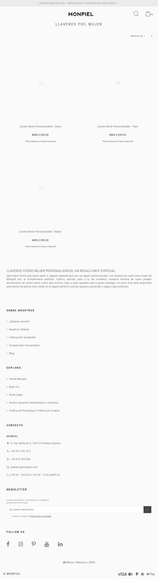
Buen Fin (14, 387)
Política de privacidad (40, 516)
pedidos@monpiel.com (24, 467)
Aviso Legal (15, 394)
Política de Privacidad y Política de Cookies (34, 410)
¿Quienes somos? (19, 321)
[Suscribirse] (147, 509)
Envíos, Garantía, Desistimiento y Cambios (33, 402)
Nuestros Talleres (19, 329)
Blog (11, 353)
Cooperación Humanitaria (24, 345)
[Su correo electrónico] (75, 509)
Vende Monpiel (17, 379)
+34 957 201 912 (21, 451)
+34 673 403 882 (21, 459)
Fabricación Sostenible (22, 337)
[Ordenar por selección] (138, 36)
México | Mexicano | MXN (79, 562)
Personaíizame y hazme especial (40, 141)
